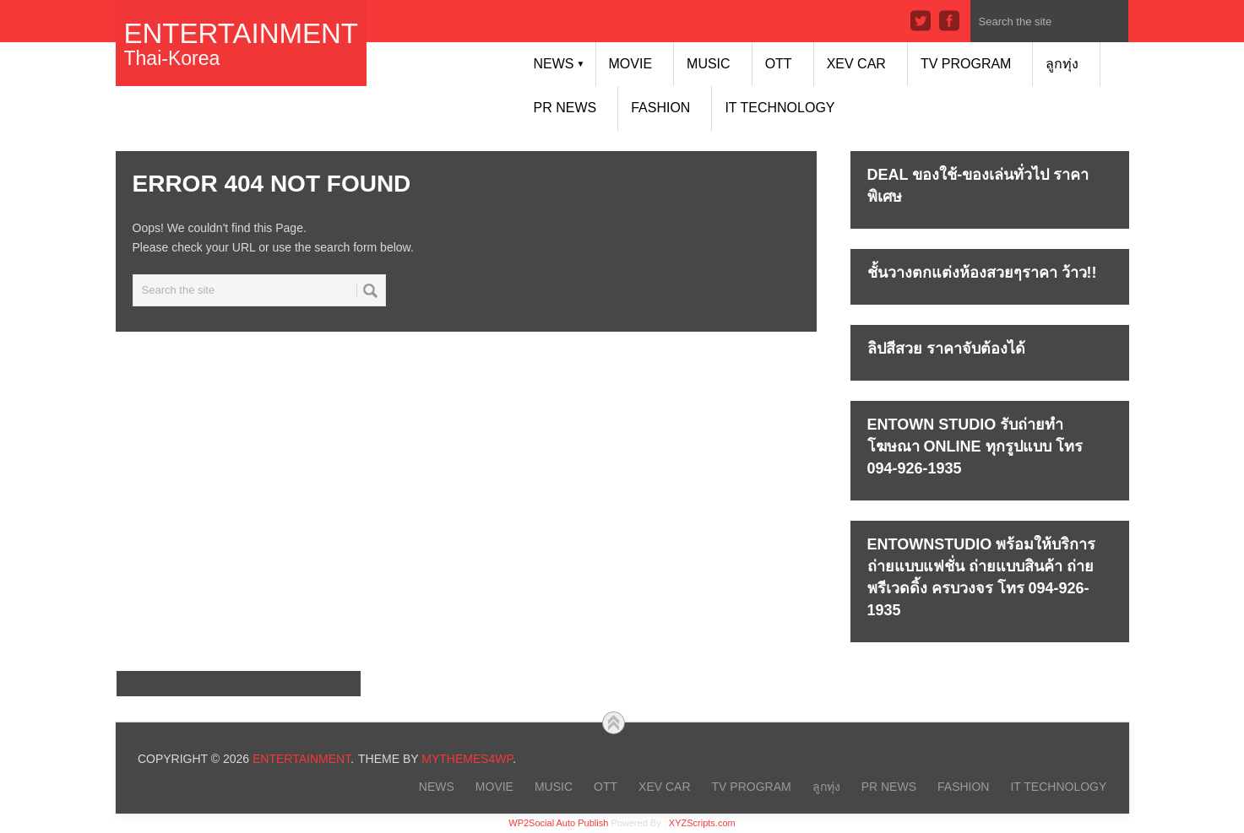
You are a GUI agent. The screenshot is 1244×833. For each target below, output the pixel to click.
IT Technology (779, 107)
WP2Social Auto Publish (558, 823)
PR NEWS (565, 107)
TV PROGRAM (966, 64)
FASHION (660, 107)
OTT (778, 64)
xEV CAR (856, 64)
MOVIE (631, 64)
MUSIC (709, 64)
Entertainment (241, 33)
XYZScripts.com (702, 823)
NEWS (559, 64)
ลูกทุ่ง (1062, 64)
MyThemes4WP (467, 758)
